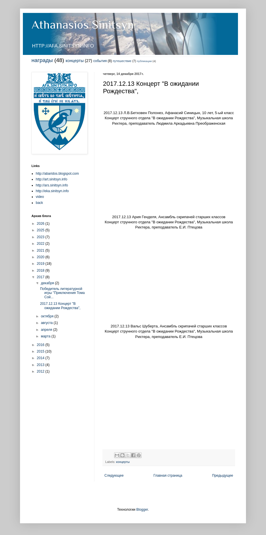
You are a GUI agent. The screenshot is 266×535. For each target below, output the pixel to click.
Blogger (142, 510)
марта (46, 336)
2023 (41, 237)
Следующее (114, 476)
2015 (41, 351)
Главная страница (168, 476)
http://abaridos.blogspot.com (57, 174)
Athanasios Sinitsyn (82, 24)
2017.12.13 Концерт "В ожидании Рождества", (60, 306)
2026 (41, 224)
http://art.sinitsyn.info (51, 179)
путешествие (122, 61)
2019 (41, 264)
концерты (74, 60)
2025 (41, 230)
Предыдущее (222, 476)
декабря (48, 283)
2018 (41, 271)
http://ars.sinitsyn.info (52, 185)
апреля (47, 330)
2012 (41, 371)
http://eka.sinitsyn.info (52, 191)
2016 (41, 345)
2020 (41, 257)
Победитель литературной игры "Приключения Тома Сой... (62, 293)
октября (47, 316)
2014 (41, 358)
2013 (41, 365)
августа (47, 323)
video (40, 197)
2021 (41, 250)
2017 (41, 277)
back (39, 203)
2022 (41, 244)
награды (42, 60)
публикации (144, 61)
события (100, 61)
